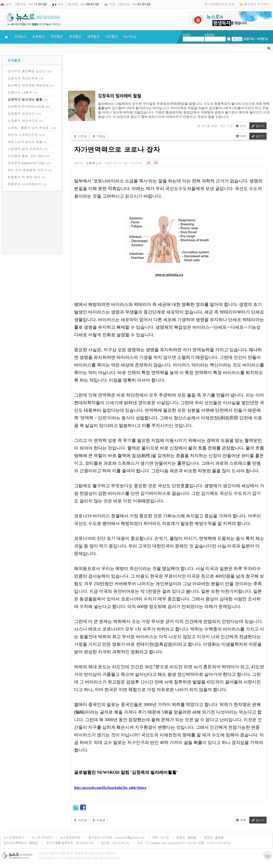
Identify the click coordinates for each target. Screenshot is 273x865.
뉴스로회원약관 (70, 837)
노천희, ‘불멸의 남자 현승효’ (29, 127)
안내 (241, 126)
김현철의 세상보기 (21, 113)
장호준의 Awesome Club (26, 162)
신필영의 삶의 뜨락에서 (25, 148)
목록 (241, 136)
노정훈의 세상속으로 (23, 120)
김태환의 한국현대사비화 (26, 106)
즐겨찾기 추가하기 (256, 4)
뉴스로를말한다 (14, 837)
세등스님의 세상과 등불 (25, 141)
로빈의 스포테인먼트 (23, 134)
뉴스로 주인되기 (42, 837)
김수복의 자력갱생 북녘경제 (28, 85)
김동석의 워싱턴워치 (23, 78)
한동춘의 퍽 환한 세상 (24, 177)
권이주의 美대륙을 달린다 (27, 71)
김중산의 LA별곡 (20, 92)
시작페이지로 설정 (221, 4)
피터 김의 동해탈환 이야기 (27, 169)
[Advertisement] (32, 223)
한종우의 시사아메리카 (24, 184)
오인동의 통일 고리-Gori (26, 155)
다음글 (99, 136)
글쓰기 (258, 126)
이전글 (80, 136)
